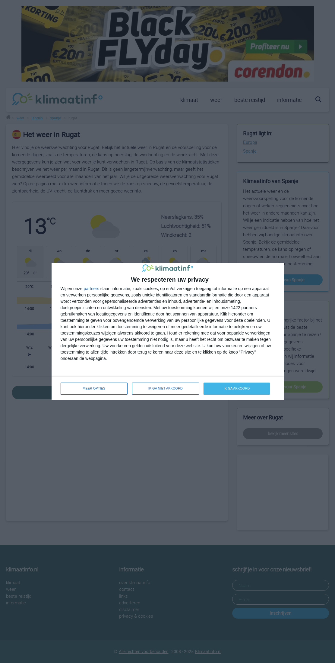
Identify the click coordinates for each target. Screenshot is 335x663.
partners (91, 288)
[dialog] (168, 331)
